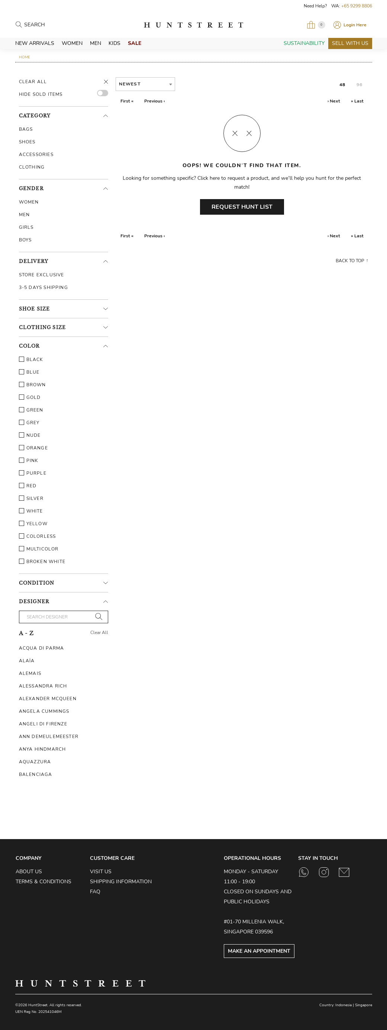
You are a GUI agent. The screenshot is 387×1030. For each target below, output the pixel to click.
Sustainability (304, 43)
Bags (26, 129)
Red (28, 486)
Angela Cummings (44, 711)
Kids (114, 43)
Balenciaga (35, 774)
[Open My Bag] (316, 25)
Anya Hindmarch (42, 749)
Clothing (32, 167)
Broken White (42, 562)
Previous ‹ (154, 101)
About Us (29, 871)
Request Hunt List (242, 207)
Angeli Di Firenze (43, 724)
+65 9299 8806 (356, 6)
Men (95, 43)
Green (31, 410)
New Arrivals (34, 43)
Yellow (33, 524)
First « (126, 101)
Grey (29, 423)
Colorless (37, 536)
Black (31, 360)
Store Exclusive (41, 275)
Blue (29, 372)
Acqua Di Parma (41, 648)
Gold (30, 397)
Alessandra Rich (43, 686)
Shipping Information (121, 881)
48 (342, 85)
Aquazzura (35, 762)
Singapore (363, 1005)
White (31, 511)
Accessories (36, 154)
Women (72, 43)
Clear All (33, 82)
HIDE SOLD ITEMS (41, 94)
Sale (134, 43)
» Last (357, 101)
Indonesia (343, 1005)
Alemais (30, 673)
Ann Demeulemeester (49, 737)
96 (359, 85)
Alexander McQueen (48, 699)
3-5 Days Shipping (43, 287)
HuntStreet (193, 24)
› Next (334, 101)
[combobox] (145, 84)
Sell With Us (350, 43)
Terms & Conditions (43, 881)
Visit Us (101, 871)
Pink (29, 461)
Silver (31, 498)
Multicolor (39, 549)
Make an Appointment (259, 951)
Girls (26, 227)
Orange (33, 448)
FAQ (95, 891)
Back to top (350, 261)
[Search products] (57, 25)
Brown (32, 385)
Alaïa (27, 661)
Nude (30, 435)
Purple (32, 473)
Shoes (27, 142)
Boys (25, 240)
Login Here (355, 25)
